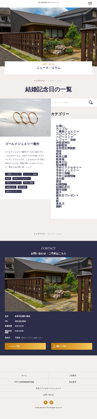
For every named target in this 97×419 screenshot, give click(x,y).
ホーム (24, 375)
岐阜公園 (61, 156)
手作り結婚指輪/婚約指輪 (24, 382)
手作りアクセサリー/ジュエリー (48, 388)
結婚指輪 (61, 184)
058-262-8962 (20, 321)
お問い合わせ (48, 395)
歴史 (59, 181)
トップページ (39, 81)
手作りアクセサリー (69, 167)
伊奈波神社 (63, 142)
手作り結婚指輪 (66, 176)
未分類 (60, 178)
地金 (59, 151)
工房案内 (72, 375)
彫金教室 (61, 165)
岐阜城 (60, 159)
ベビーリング (64, 137)
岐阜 (59, 153)
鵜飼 (59, 206)
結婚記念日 (63, 187)
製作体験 (61, 189)
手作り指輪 (63, 173)
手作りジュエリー (67, 170)
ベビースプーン (66, 134)
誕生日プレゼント (67, 195)
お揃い (60, 126)
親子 (59, 192)
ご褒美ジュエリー (67, 131)
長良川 (60, 203)
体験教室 (61, 145)
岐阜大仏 (61, 162)
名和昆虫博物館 (65, 148)
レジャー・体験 (66, 140)
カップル (62, 128)
